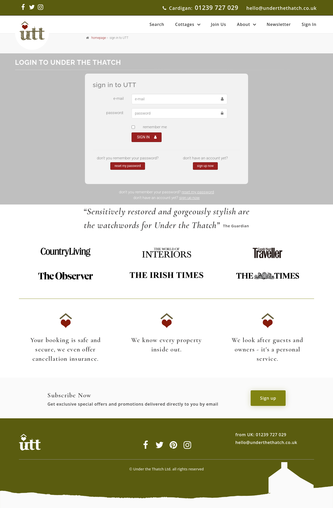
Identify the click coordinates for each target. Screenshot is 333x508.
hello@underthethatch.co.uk (281, 8)
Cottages (184, 24)
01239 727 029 (216, 7)
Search (156, 24)
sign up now (205, 166)
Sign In (309, 24)
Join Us (218, 24)
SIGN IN (147, 137)
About (243, 24)
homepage (98, 38)
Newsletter (279, 24)
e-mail (118, 98)
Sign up (268, 398)
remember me (155, 127)
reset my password (127, 166)
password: (115, 112)
